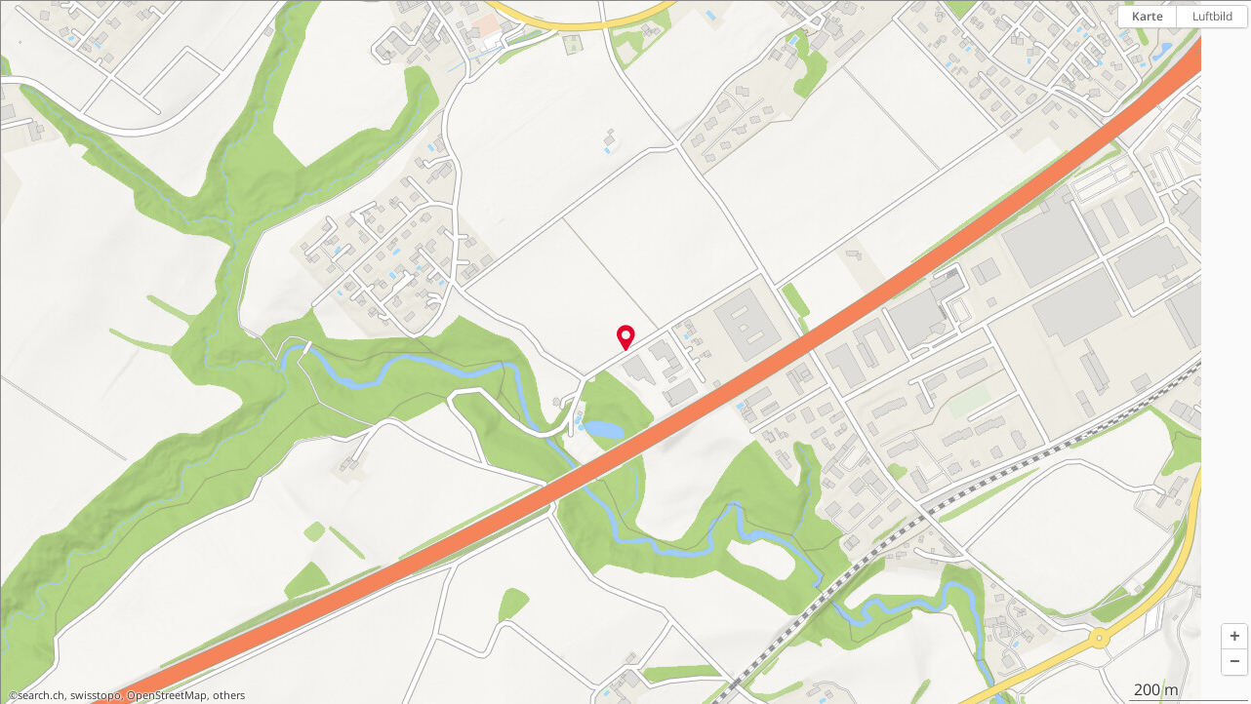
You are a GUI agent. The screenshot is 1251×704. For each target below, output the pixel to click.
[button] (1234, 636)
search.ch (41, 695)
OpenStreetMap (167, 695)
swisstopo (95, 695)
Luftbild (1212, 16)
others (229, 695)
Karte (1147, 16)
